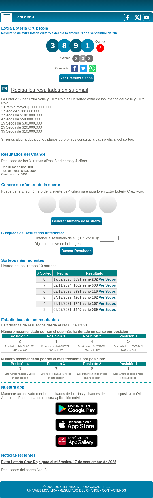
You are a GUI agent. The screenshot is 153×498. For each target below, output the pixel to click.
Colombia (25, 17)
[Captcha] (107, 243)
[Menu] (6, 17)
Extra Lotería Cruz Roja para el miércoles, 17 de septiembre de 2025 (58, 462)
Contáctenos (114, 490)
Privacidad (91, 487)
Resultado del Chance (79, 490)
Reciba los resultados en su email (49, 90)
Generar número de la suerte (76, 221)
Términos (70, 487)
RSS (106, 487)
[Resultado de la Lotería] (36, 5)
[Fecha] (109, 238)
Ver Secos (107, 279)
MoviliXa (49, 490)
